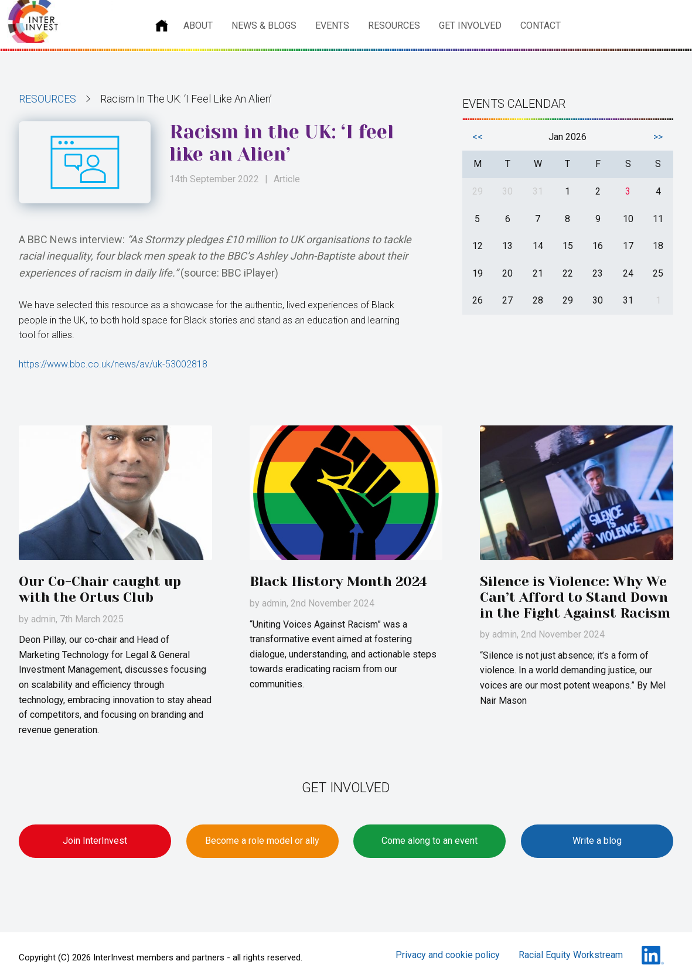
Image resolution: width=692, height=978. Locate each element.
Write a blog (597, 840)
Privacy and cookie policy (448, 954)
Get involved (470, 25)
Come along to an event (429, 840)
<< (477, 136)
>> (658, 136)
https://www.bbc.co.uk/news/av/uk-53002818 (113, 364)
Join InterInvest (95, 840)
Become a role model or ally (262, 840)
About (198, 25)
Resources (394, 25)
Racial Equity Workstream (571, 954)
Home (161, 26)
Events (332, 25)
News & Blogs (263, 25)
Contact (540, 25)
